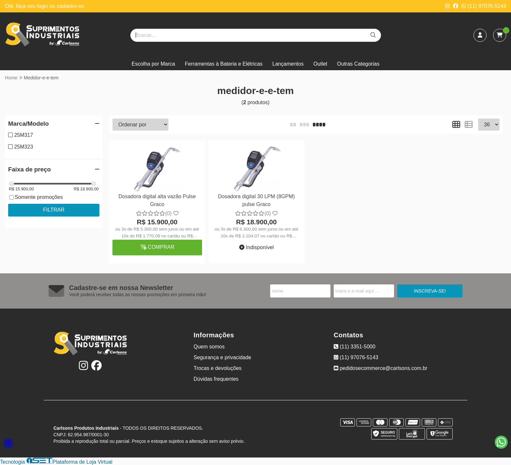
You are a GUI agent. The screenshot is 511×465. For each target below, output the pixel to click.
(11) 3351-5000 (354, 346)
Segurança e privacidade (222, 357)
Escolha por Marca (153, 64)
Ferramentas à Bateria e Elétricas (223, 64)
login (43, 6)
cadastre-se (70, 6)
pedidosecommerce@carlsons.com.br (380, 368)
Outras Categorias (358, 64)
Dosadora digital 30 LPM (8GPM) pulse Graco (256, 200)
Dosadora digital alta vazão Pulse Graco (157, 200)
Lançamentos (288, 64)
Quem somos (209, 346)
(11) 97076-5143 (483, 6)
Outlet (321, 64)
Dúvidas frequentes (216, 379)
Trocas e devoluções (217, 368)
